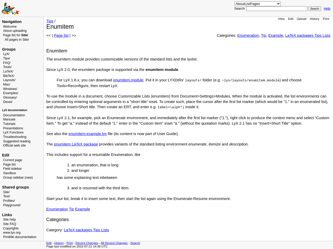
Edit (290, 18)
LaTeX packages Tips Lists (307, 35)
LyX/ (6, 54)
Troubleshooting (14, 137)
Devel (7, 102)
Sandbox (9, 173)
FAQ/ (7, 63)
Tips (49, 21)
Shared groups (15, 187)
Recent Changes (86, 243)
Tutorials (9, 124)
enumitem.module (128, 80)
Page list (9, 164)
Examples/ (10, 93)
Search (135, 243)
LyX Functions (13, 132)
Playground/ (12, 205)
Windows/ (10, 89)
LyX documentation (14, 110)
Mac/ (6, 84)
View (281, 18)
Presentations (13, 128)
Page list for (15, 35)
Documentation (14, 115)
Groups (9, 49)
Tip (263, 35)
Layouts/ (9, 80)
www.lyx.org (12, 232)
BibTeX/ (8, 76)
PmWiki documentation (19, 237)
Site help (9, 219)
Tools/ (7, 67)
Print (326, 18)
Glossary (9, 97)
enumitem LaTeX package (76, 144)
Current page (12, 160)
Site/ (6, 192)
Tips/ (6, 58)
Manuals (9, 119)
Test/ (6, 196)
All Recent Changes (114, 243)
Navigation (12, 22)
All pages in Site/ (17, 39)
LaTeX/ (8, 71)
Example (275, 35)
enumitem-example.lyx (88, 134)
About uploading (15, 31)
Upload (301, 18)
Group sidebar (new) (18, 177)
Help (327, 8)
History (314, 18)
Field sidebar (12, 169)
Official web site (14, 145)
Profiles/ (9, 201)
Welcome (10, 26)
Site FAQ (9, 224)
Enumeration (248, 35)
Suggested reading (16, 141)
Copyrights (11, 228)
